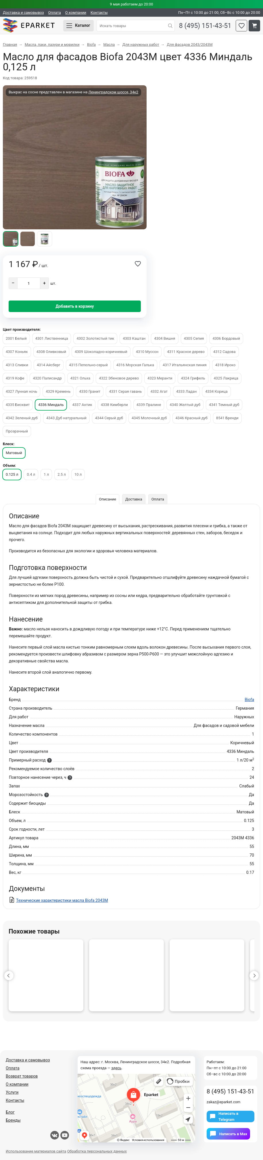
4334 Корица (216, 391)
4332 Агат (159, 391)
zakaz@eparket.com (224, 1102)
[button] (9, 975)
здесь (116, 1068)
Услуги (12, 1092)
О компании (75, 12)
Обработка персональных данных (97, 1151)
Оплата (54, 12)
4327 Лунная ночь (21, 391)
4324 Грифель (193, 378)
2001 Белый (16, 338)
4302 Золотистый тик (95, 338)
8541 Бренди (227, 418)
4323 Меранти (159, 378)
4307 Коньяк (17, 351)
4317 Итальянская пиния (185, 365)
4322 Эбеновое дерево (119, 378)
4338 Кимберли (114, 405)
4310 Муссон (147, 351)
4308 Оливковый (51, 351)
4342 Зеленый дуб (22, 418)
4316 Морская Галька (135, 365)
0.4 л (31, 474)
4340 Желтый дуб (185, 405)
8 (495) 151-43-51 (205, 26)
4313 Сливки (17, 365)
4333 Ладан (186, 391)
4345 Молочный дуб (149, 418)
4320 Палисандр (47, 378)
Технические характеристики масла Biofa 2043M (62, 900)
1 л (46, 474)
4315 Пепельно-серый (88, 365)
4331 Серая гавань (125, 391)
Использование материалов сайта (36, 1151)
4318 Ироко (225, 365)
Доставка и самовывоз (23, 12)
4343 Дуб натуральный (66, 418)
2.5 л (61, 474)
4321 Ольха (80, 378)
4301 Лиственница (51, 338)
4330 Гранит (89, 391)
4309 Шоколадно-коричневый (101, 351)
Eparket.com (29, 25)
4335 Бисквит (18, 405)
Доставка (133, 499)
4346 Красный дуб (192, 418)
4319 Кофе (15, 378)
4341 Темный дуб (224, 405)
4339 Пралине (149, 405)
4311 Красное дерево (186, 351)
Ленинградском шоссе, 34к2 (113, 92)
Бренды (13, 1120)
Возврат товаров (22, 1076)
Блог (10, 1112)
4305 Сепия (194, 338)
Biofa (249, 699)
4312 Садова (224, 351)
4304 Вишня (164, 338)
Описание (107, 499)
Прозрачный (17, 431)
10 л (78, 474)
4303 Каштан (134, 338)
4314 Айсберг (48, 365)
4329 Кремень (58, 391)
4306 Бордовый (226, 338)
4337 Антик (82, 405)
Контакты (99, 12)
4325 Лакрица (226, 378)
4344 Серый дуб (109, 418)
